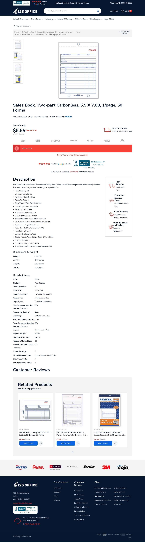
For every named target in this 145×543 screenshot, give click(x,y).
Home (16, 32)
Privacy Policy (79, 511)
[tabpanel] (35, 420)
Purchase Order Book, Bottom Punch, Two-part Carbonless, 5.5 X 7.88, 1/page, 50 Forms (72, 433)
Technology (50, 19)
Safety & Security (121, 500)
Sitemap (57, 500)
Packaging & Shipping (23, 26)
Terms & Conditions (82, 515)
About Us (57, 488)
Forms (78, 32)
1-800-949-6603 (31, 524)
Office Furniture (81, 19)
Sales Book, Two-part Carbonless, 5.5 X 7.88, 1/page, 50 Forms (41, 34)
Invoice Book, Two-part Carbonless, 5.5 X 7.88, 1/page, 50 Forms (35, 433)
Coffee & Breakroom (21, 19)
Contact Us (78, 491)
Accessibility (79, 519)
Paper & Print (109, 19)
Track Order (79, 499)
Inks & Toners (37, 19)
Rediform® (74, 171)
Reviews (57, 492)
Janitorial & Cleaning (65, 19)
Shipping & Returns (81, 507)
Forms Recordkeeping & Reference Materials (54, 32)
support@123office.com (22, 503)
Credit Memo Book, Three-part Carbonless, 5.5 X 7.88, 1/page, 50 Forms (109, 433)
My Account (79, 495)
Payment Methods (81, 503)
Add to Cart (28, 443)
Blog (55, 496)
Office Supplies (96, 19)
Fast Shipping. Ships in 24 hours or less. (72, 3)
